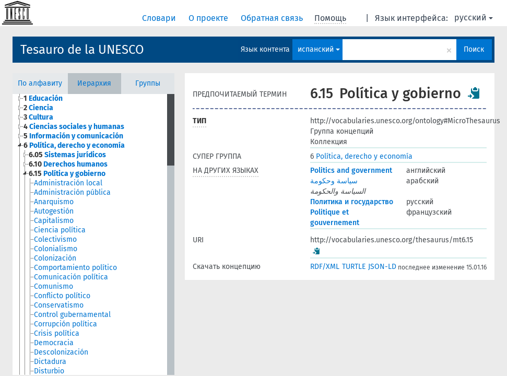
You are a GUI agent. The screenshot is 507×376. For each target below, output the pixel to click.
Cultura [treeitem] (38, 117)
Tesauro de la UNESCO (82, 49)
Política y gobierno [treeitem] (67, 173)
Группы (147, 83)
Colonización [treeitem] (55, 258)
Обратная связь (273, 18)
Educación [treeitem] (43, 98)
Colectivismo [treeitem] (55, 239)
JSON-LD (382, 266)
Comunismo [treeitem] (53, 286)
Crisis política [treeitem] (56, 333)
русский (473, 17)
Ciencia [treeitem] (38, 107)
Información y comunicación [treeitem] (73, 136)
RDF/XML (324, 266)
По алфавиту (40, 83)
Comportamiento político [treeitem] (75, 267)
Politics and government (351, 170)
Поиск (474, 49)
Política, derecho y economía (361, 156)
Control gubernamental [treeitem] (72, 314)
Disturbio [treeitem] (49, 371)
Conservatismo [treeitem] (59, 305)
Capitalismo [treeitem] (54, 220)
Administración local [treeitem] (68, 183)
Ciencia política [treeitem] (60, 230)
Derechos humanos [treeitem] (68, 164)
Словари (160, 18)
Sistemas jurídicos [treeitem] (67, 154)
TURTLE (353, 266)
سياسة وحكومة (334, 181)
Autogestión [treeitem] (54, 211)
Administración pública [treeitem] (72, 192)
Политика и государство (351, 201)
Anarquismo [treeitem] (54, 201)
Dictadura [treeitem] (50, 361)
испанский (319, 49)
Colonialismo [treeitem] (55, 248)
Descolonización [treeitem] (61, 352)
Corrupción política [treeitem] (65, 324)
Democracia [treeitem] (54, 342)
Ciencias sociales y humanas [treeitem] (73, 126)
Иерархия (94, 83)
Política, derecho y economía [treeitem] (74, 145)
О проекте (209, 18)
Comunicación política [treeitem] (71, 277)
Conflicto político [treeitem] (62, 295)
